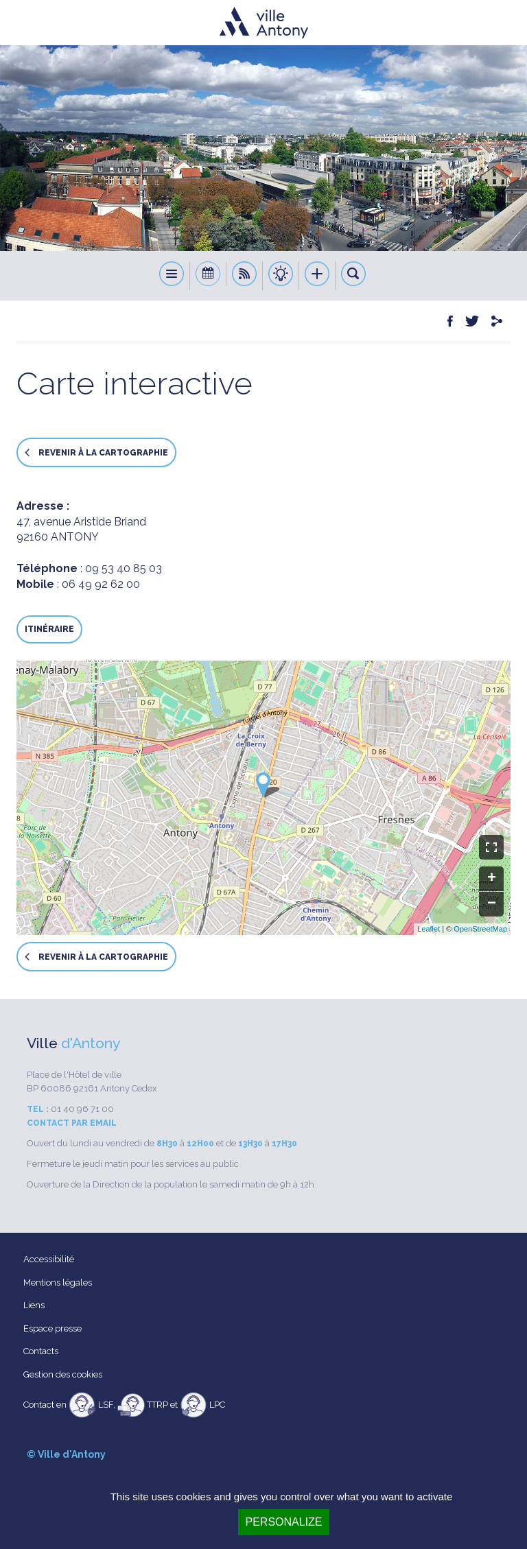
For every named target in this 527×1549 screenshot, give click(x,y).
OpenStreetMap (480, 929)
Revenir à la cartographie (96, 452)
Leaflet (428, 929)
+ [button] (491, 878)
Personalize (283, 1522)
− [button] (491, 904)
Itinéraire (49, 629)
